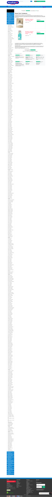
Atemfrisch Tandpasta (10, 51)
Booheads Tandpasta (10, 94)
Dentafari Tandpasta (10, 128)
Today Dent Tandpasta (10, 373)
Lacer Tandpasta (9, 239)
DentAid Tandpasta (10, 130)
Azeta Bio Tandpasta (10, 58)
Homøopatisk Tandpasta (10, 423)
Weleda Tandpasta (10, 392)
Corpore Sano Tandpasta (10, 114)
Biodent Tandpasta (10, 79)
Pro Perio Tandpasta (10, 321)
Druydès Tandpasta (10, 149)
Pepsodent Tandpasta (10, 309)
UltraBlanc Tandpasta (10, 379)
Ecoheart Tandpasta (10, 156)
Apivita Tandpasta (10, 42)
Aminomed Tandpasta (10, 35)
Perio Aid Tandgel (9, 310)
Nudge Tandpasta (10, 285)
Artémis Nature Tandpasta (10, 49)
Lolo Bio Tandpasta (10, 253)
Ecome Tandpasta (10, 158)
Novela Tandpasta (10, 284)
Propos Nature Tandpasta (10, 326)
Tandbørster (9, 19)
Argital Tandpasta (9, 46)
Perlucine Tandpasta (10, 312)
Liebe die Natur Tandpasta (10, 248)
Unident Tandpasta (10, 381)
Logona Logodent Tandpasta (11, 252)
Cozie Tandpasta (9, 119)
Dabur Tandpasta (9, 123)
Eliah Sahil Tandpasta (10, 165)
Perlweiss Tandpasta (10, 314)
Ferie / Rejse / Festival (28, 489)
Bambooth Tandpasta (10, 62)
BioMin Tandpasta (10, 82)
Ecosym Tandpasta (10, 160)
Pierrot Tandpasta (10, 316)
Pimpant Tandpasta (10, 317)
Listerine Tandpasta (10, 250)
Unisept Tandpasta (10, 383)
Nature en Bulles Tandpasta (10, 278)
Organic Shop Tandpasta (10, 299)
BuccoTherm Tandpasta (10, 99)
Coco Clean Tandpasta (10, 110)
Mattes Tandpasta (10, 260)
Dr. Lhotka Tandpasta (10, 146)
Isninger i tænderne (10, 455)
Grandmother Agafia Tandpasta (10, 198)
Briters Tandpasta (10, 98)
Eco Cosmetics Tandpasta (10, 153)
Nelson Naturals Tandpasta (10, 279)
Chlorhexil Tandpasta (10, 106)
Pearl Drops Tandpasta (10, 313)
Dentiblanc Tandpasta (10, 133)
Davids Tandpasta (10, 124)
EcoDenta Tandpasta (10, 155)
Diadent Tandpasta (10, 141)
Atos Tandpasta (9, 52)
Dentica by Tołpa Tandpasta (11, 134)
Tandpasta (9, 23)
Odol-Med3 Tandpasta (10, 287)
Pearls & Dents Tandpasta (10, 308)
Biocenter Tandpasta (10, 78)
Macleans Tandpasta (10, 256)
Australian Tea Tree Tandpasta (11, 56)
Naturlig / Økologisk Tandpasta (10, 426)
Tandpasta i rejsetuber (10, 430)
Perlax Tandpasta (9, 311)
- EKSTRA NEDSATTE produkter (10, 11)
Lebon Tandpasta (9, 242)
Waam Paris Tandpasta (10, 390)
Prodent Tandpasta (10, 322)
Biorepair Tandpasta (10, 86)
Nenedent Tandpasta (10, 280)
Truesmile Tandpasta (10, 375)
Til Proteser (9, 452)
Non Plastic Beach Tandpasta (11, 281)
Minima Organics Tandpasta (11, 264)
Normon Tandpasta (10, 283)
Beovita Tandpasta (10, 71)
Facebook (25, 494)
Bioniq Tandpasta (9, 84)
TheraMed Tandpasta (10, 371)
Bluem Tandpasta (9, 92)
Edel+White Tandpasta (10, 162)
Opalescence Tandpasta (10, 295)
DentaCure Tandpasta (10, 127)
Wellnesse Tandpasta (10, 393)
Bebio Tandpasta (9, 66)
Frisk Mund (27, 482)
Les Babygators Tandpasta (10, 243)
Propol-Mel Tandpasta (10, 324)
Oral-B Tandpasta (9, 296)
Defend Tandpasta (10, 125)
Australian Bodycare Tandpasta (10, 55)
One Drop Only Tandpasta (10, 292)
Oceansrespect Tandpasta (10, 286)
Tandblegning (27, 483)
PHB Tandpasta (9, 315)
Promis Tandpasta (10, 323)
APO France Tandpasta (10, 43)
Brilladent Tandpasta (10, 96)
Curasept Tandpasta (10, 121)
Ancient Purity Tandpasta (10, 37)
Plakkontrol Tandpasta (10, 320)
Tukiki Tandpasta (9, 378)
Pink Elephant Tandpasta (10, 318)
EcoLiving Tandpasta (10, 157)
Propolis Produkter (10, 462)
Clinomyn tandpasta (10, 107)
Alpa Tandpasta (9, 32)
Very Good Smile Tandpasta (11, 386)
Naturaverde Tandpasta (10, 276)
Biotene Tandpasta (10, 87)
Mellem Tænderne (10, 16)
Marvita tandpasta (10, 259)
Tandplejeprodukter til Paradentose (11, 464)
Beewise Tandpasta (10, 68)
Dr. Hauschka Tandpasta (10, 145)
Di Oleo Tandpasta (10, 140)
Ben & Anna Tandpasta (10, 69)
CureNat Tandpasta (10, 122)
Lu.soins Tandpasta (10, 255)
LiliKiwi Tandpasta (9, 249)
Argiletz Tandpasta (10, 45)
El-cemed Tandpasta (10, 163)
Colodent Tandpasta (10, 112)
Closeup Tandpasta (10, 108)
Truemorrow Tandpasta (10, 374)
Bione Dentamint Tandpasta (11, 83)
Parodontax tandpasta (10, 305)
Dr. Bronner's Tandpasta (10, 143)
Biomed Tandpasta (10, 81)
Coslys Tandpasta (9, 116)
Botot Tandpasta (9, 95)
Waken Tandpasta (10, 391)
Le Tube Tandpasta (10, 245)
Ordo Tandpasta (9, 298)
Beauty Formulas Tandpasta (11, 65)
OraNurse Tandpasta (10, 297)
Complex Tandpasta (10, 113)
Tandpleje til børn (10, 453)
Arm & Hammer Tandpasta (10, 47)
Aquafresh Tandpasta (10, 44)
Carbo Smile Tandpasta (10, 100)
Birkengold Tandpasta (10, 89)
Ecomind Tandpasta (10, 159)
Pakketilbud (9, 472)
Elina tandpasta (9, 166)
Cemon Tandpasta (10, 102)
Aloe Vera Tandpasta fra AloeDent (10, 31)
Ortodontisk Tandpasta (10, 427)
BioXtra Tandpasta (10, 88)
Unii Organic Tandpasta (10, 382)
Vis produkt (40, 21)
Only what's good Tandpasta (11, 293)
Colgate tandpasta (10, 111)
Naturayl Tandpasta (10, 275)
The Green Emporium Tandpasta (10, 369)
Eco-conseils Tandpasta (10, 154)
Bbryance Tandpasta (10, 64)
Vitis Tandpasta (9, 388)
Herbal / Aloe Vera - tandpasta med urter (10, 422)
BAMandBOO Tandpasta (10, 61)
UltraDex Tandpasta (10, 380)
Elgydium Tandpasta (10, 164)
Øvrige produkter (10, 468)
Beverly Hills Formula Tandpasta (10, 72)
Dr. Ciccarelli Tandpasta (10, 144)
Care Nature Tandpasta (10, 101)
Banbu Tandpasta (9, 63)
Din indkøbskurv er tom (40, 1)
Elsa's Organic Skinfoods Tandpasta (10, 169)
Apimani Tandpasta (10, 41)
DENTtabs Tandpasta (10, 136)
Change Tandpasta (10, 103)
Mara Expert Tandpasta (10, 257)
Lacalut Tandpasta (10, 238)
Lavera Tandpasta (10, 241)
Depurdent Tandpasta (10, 138)
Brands (9, 13)
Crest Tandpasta (9, 120)
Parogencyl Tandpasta (10, 306)
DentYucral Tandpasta (10, 137)
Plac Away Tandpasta (10, 319)
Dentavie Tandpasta (10, 132)
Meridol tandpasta (10, 263)
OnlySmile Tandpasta (10, 294)
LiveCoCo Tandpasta (10, 251)
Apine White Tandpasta (10, 33)
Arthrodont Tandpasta (10, 50)
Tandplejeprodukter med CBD (10, 470)
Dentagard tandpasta (10, 129)
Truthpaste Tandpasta (10, 377)
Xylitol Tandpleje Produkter (10, 466)
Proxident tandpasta (10, 327)
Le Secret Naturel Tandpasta (11, 244)
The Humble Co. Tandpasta (10, 370)
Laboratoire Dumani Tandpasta (10, 237)
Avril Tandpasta (9, 57)
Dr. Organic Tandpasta (10, 147)
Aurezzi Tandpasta (10, 53)
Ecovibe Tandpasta (10, 161)
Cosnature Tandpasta (10, 117)
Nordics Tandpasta (10, 282)
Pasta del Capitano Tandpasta (11, 307)
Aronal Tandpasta (10, 48)
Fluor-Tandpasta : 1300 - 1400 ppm (11, 419)
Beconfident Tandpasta (10, 67)
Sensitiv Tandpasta (10, 429)
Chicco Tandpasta (10, 104)
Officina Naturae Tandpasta (11, 289)
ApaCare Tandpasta (10, 39)
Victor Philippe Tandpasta (10, 387)
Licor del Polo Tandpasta (10, 247)
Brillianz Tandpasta (10, 97)
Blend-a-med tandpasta (10, 91)
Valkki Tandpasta (9, 385)
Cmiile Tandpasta (9, 109)
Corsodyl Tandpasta (10, 115)
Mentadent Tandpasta (10, 262)
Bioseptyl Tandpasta (10, 85)
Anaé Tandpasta (9, 36)
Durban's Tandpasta (10, 150)
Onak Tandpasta (9, 291)
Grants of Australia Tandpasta (11, 199)
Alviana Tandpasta (10, 34)
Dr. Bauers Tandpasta (10, 142)
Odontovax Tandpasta (10, 288)
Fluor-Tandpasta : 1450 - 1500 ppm (11, 420)
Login (44, 7)
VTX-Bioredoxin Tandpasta (10, 389)
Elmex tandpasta (9, 168)
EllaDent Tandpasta (10, 167)
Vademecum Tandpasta (10, 384)
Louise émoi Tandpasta (10, 254)
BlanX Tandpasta (9, 90)
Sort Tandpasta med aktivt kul (11, 428)
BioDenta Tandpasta (10, 80)
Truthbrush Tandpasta (10, 376)
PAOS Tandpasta (9, 302)
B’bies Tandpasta (9, 59)
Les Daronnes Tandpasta (10, 246)
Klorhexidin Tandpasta (10, 424)
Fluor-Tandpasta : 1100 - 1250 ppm (11, 417)
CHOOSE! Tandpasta (10, 105)
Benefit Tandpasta (10, 70)
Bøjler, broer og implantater (10, 459)
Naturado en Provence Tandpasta (10, 274)
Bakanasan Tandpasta (10, 60)
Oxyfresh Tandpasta (10, 300)
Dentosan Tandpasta (10, 135)
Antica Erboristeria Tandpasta (11, 38)
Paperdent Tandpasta (10, 303)
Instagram (27, 494)
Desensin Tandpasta (10, 139)
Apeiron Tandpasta (10, 40)
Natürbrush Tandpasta (10, 277)
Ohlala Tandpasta (9, 290)
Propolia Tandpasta (10, 325)
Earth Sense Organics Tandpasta (10, 152)
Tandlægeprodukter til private (11, 21)
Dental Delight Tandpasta (10, 131)
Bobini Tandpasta (9, 93)
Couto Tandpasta (9, 118)
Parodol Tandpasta (10, 304)
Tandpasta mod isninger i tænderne (10, 431)
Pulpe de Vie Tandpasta (10, 328)
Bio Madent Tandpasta (10, 77)
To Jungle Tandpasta (10, 372)
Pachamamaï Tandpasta (10, 301)
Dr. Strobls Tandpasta (10, 148)
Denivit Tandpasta (10, 126)
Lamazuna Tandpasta (10, 240)
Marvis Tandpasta (9, 258)
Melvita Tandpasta (10, 261)
